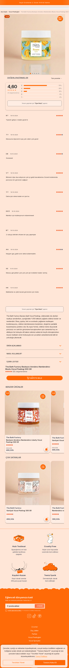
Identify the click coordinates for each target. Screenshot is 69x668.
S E (7, 268)
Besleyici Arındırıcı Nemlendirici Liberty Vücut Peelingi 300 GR (27, 440)
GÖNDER (39, 606)
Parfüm (34, 634)
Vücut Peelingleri (14, 12)
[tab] (30, 73)
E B (7, 154)
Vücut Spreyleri (34, 641)
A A (7, 249)
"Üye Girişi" (38, 103)
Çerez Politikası (41, 656)
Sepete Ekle (34, 378)
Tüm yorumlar (55, 78)
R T (7, 115)
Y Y (7, 192)
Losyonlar (34, 644)
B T (7, 230)
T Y (7, 135)
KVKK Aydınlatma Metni (15, 610)
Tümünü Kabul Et (50, 663)
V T (7, 173)
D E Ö (8, 211)
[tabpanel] (34, 44)
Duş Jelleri (34, 631)
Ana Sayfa (4, 12)
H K (7, 288)
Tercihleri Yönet (18, 663)
